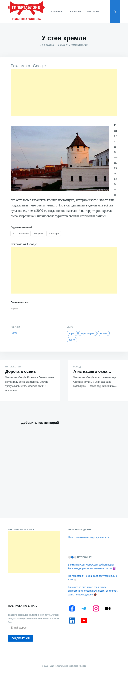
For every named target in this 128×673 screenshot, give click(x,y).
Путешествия (13, 367)
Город (14, 332)
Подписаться (21, 638)
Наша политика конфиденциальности (88, 537)
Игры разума (87, 333)
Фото (72, 339)
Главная (56, 11)
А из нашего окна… (92, 371)
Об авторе (74, 11)
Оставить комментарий (73, 45)
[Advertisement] (64, 92)
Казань (103, 333)
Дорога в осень (20, 371)
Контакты (93, 11)
